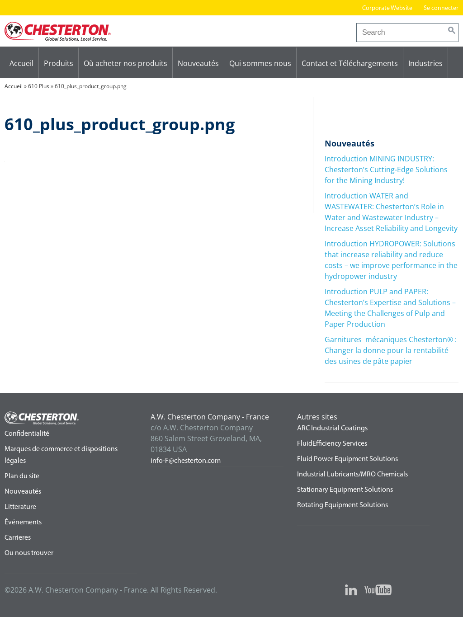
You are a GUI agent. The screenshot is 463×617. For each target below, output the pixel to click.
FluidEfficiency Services (332, 443)
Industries (425, 63)
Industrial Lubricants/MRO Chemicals (352, 474)
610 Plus (38, 86)
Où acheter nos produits (125, 63)
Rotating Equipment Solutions (342, 505)
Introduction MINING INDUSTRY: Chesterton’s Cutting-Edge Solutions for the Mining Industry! (386, 169)
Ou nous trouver (29, 553)
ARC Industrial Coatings (332, 428)
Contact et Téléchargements (350, 63)
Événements (23, 522)
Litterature (20, 507)
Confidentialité (27, 434)
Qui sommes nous (260, 63)
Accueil (21, 63)
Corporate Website (387, 8)
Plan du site (22, 476)
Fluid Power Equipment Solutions (347, 459)
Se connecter (441, 8)
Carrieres (18, 538)
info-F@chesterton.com (186, 461)
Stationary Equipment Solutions (345, 490)
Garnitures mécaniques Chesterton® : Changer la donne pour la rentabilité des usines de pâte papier (391, 350)
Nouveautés (198, 63)
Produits (58, 63)
